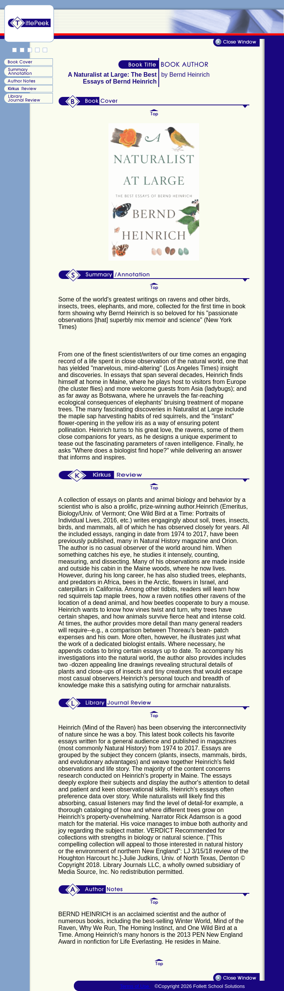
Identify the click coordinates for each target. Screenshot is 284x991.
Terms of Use (135, 986)
